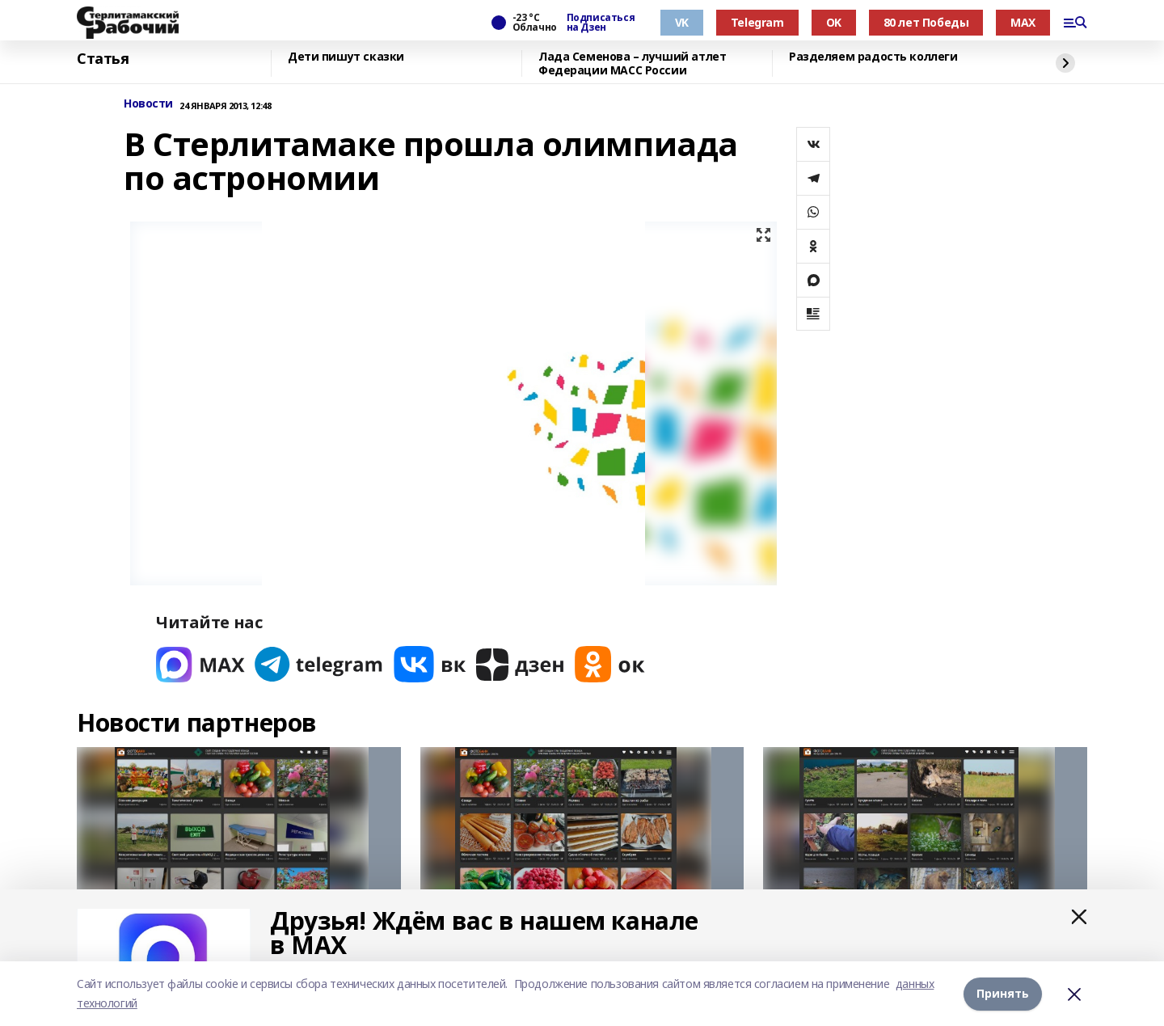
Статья (103, 59)
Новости (148, 104)
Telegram (757, 22)
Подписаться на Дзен (601, 22)
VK (682, 22)
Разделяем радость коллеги (873, 57)
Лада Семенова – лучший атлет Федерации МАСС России (632, 63)
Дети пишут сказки (346, 57)
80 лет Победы (926, 22)
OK (833, 22)
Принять (1002, 993)
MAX (1022, 22)
